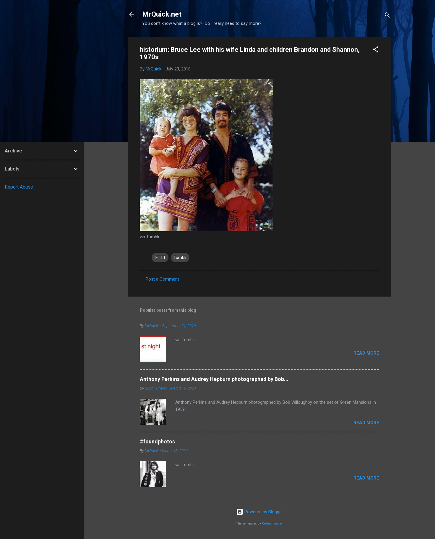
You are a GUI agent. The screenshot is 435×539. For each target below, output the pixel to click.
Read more (366, 353)
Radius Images (272, 523)
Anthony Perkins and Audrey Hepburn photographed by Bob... (214, 379)
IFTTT (160, 257)
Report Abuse (19, 187)
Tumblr (180, 257)
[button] (375, 50)
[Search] (387, 16)
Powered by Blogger (259, 511)
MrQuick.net (161, 14)
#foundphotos (157, 441)
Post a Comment (162, 279)
